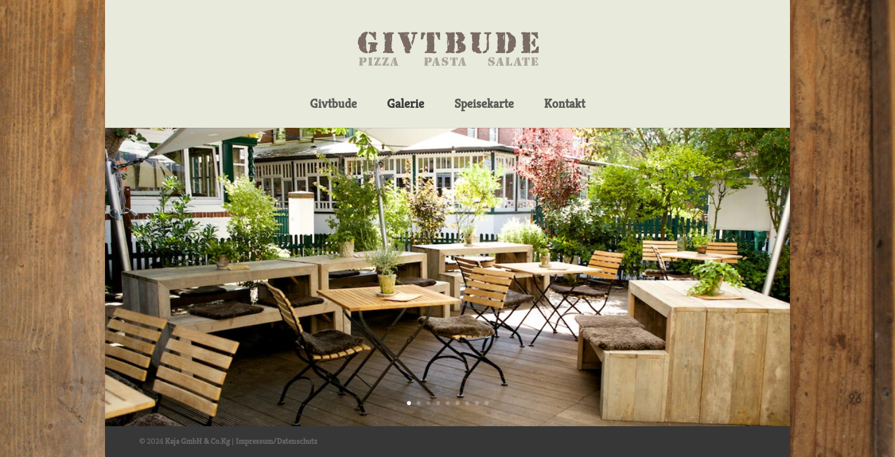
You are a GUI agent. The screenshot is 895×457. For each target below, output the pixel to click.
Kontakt (564, 104)
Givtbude (333, 104)
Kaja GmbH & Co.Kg (197, 441)
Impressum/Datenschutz (276, 441)
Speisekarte (484, 104)
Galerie (405, 104)
